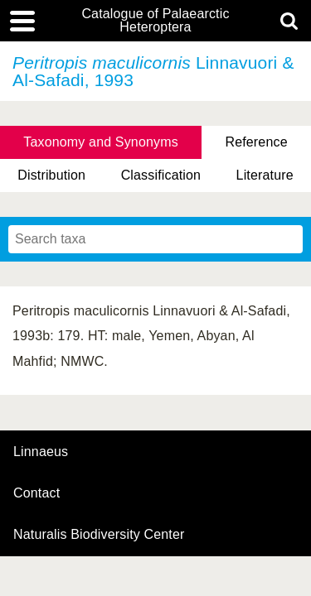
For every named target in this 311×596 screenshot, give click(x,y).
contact (36, 493)
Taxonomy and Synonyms (100, 142)
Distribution (51, 175)
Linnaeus (40, 452)
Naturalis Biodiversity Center (99, 534)
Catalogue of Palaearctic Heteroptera (155, 20)
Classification (161, 175)
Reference (256, 142)
